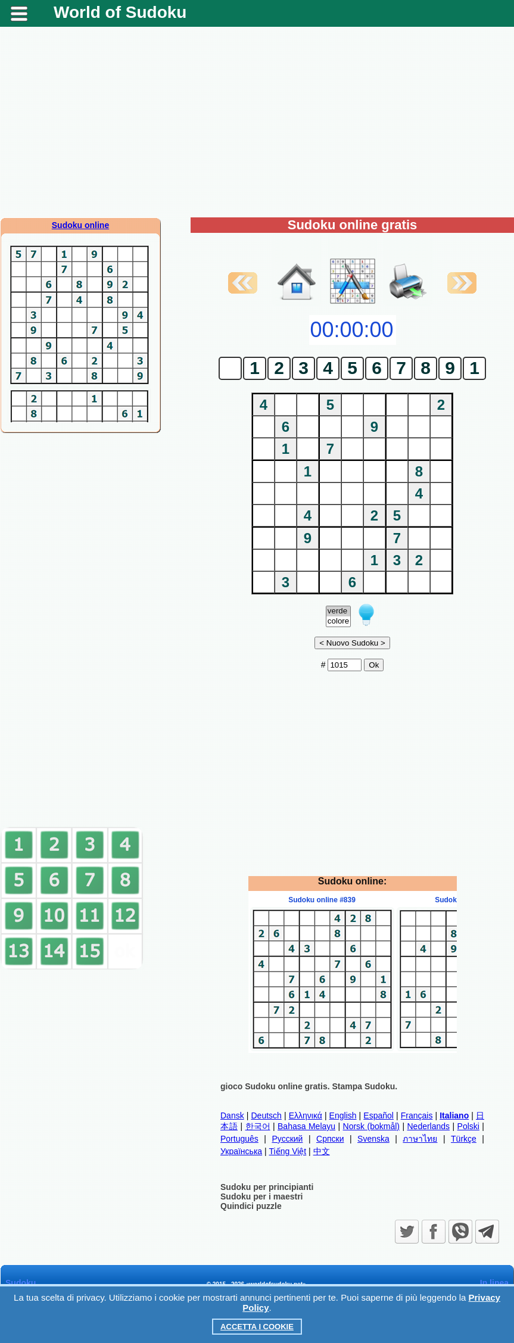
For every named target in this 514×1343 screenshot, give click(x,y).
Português (239, 1138)
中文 (321, 1151)
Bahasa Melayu (306, 1126)
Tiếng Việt (288, 1151)
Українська (241, 1151)
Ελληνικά (305, 1115)
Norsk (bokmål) (371, 1126)
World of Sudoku (120, 12)
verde (338, 611)
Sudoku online (80, 225)
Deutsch (266, 1115)
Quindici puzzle (251, 1206)
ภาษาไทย (420, 1138)
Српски (330, 1138)
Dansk (232, 1115)
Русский (287, 1138)
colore (338, 621)
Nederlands (428, 1126)
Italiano (454, 1115)
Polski (468, 1126)
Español (378, 1115)
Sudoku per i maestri (261, 1196)
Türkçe (463, 1138)
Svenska (373, 1138)
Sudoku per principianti (266, 1187)
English (343, 1115)
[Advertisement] (257, 122)
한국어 (257, 1126)
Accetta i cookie (257, 1326)
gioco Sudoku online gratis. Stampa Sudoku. (308, 1086)
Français (417, 1115)
